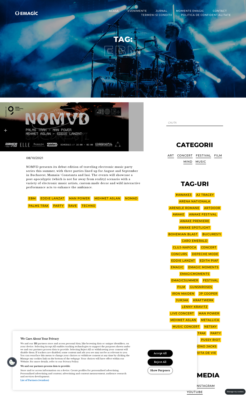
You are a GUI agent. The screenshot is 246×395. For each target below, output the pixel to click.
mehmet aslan (108, 198)
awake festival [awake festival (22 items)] (203, 214)
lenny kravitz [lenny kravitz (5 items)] (195, 307)
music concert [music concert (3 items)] (186, 326)
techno (89, 206)
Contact (220, 10)
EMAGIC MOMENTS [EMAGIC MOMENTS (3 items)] (203, 267)
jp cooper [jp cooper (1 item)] (208, 293)
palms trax (39, 206)
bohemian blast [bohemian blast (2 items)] (183, 234)
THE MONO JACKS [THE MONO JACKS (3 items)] (202, 346)
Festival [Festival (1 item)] (210, 280)
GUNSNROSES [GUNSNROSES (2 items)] (201, 287)
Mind (187, 161)
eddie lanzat (52, 198)
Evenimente (137, 10)
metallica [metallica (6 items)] (210, 320)
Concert (185, 155)
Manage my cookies (235, 392)
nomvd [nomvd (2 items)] (174, 333)
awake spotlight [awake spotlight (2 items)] (194, 227)
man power (79, 198)
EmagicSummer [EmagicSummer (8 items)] (184, 280)
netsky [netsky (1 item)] (210, 326)
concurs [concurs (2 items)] (179, 254)
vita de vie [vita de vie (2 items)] (206, 353)
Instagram (205, 386)
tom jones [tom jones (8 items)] (182, 353)
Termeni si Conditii (156, 15)
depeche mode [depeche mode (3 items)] (205, 254)
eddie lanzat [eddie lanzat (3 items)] (183, 260)
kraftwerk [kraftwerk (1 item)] (203, 300)
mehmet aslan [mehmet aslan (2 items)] (183, 320)
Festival (65, 113)
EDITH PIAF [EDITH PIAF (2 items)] (209, 260)
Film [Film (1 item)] (181, 287)
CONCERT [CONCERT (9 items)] (209, 247)
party (58, 206)
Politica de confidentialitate (206, 15)
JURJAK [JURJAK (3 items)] (182, 300)
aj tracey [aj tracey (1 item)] (205, 194)
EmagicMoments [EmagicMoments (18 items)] (195, 274)
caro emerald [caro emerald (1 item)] (195, 241)
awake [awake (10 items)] (178, 214)
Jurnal (162, 10)
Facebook (184, 386)
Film (218, 155)
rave (73, 206)
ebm (32, 198)
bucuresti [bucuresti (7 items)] (211, 234)
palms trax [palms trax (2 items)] (196, 333)
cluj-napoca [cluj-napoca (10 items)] (184, 247)
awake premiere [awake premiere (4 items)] (194, 221)
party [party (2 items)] (216, 333)
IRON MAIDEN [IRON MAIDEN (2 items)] (183, 293)
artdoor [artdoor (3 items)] (212, 208)
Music (81, 113)
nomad (132, 198)
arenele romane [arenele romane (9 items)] (184, 208)
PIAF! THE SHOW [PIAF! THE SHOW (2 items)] (182, 340)
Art (170, 155)
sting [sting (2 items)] (178, 346)
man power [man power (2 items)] (208, 313)
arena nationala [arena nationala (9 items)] (194, 201)
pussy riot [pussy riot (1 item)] (210, 340)
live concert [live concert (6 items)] (182, 313)
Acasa (114, 10)
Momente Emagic (190, 10)
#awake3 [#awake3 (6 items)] (184, 194)
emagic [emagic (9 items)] (177, 267)
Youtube (195, 392)
